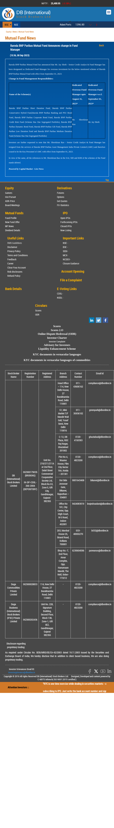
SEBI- (65, 251)
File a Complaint (71, 280)
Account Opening (72, 271)
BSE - (65, 247)
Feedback (11, 259)
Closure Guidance (71, 263)
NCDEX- (67, 259)
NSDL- (60, 297)
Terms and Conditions (17, 255)
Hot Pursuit (10, 197)
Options (60, 197)
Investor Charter (57, 337)
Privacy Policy (13, 251)
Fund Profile (10, 218)
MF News (9, 226)
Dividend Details (12, 230)
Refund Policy (13, 275)
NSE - (65, 243)
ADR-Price (10, 201)
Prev (7, 3)
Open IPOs (65, 218)
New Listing (65, 230)
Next (107, 3)
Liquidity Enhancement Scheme (57, 348)
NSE (16, 24)
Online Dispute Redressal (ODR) (57, 333)
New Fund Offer (12, 222)
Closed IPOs (66, 226)
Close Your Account (16, 267)
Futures (60, 192)
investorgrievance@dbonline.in (21, 672)
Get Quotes (62, 201)
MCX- (65, 255)
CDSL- (60, 293)
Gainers (8, 192)
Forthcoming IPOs (68, 222)
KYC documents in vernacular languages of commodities (57, 360)
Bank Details (13, 288)
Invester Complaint (57, 341)
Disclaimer (12, 247)
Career (10, 263)
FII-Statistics (63, 205)
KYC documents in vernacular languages (57, 354)
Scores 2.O (57, 330)
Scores (38, 310)
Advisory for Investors (57, 345)
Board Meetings (12, 205)
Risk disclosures (14, 271)
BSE (7, 24)
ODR (37, 314)
